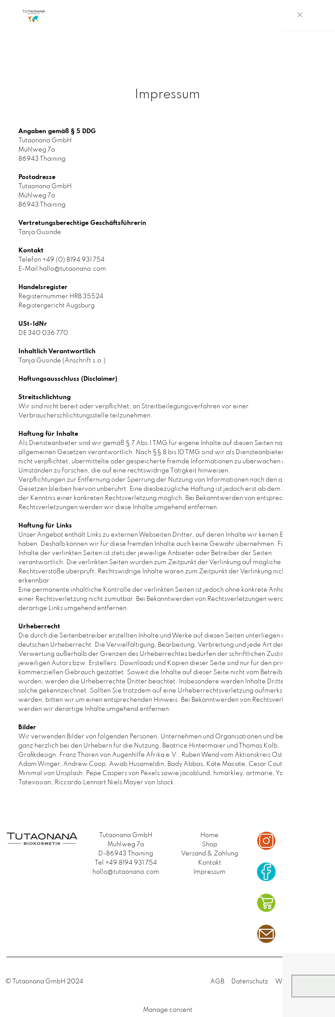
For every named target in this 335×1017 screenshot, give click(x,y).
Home (209, 835)
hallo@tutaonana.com (125, 872)
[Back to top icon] (320, 982)
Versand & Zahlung (209, 854)
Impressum (209, 872)
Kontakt (209, 863)
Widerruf (289, 982)
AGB (217, 982)
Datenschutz (249, 982)
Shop (209, 844)
